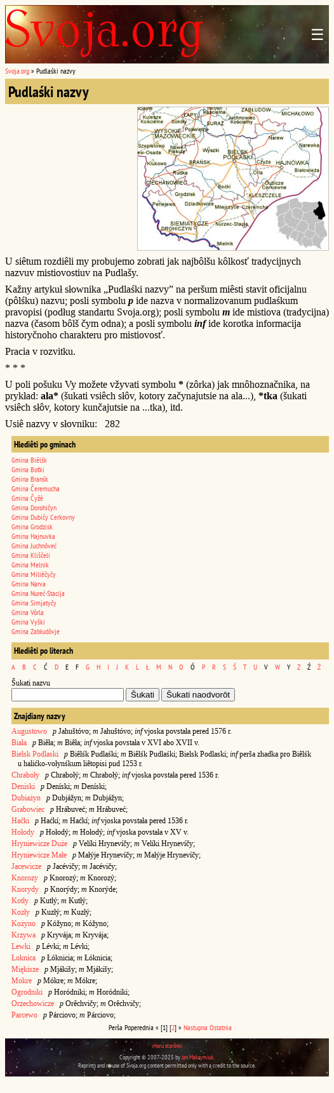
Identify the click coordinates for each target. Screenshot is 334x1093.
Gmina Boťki (27, 469)
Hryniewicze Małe (39, 855)
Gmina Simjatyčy (34, 602)
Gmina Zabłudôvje (35, 631)
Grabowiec (27, 809)
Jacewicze (26, 866)
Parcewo (24, 1014)
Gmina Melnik (30, 564)
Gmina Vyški (28, 621)
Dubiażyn (26, 797)
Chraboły (25, 775)
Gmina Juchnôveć (34, 545)
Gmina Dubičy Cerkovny (43, 517)
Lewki (20, 946)
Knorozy (24, 877)
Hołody (22, 832)
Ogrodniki (27, 992)
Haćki (20, 820)
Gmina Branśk (29, 479)
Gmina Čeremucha (35, 488)
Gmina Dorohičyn (34, 507)
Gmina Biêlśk (29, 460)
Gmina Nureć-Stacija (38, 593)
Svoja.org (17, 71)
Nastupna (196, 1027)
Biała (19, 742)
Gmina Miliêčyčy (33, 574)
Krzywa (23, 935)
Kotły (20, 900)
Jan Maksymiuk (197, 1057)
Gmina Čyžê (27, 498)
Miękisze (25, 969)
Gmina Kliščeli (30, 555)
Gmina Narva (28, 583)
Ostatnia (221, 1027)
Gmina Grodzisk (32, 526)
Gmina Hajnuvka (33, 536)
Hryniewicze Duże (39, 843)
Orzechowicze (32, 1003)
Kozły (20, 912)
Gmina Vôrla (27, 612)
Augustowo (29, 731)
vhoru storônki (167, 1046)
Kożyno (23, 923)
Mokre (21, 980)
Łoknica (23, 957)
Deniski (23, 786)
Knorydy (25, 889)
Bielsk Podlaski (34, 754)
